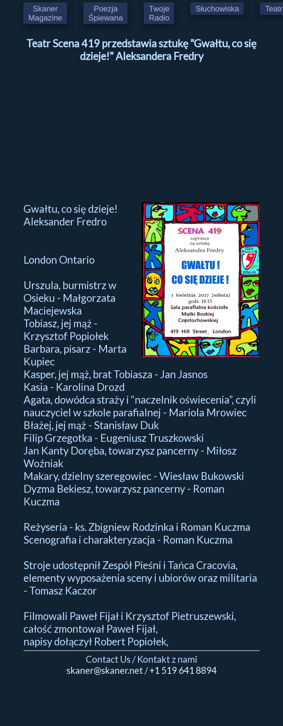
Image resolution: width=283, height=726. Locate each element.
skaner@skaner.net (105, 670)
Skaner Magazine (45, 13)
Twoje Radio (159, 13)
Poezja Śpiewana (105, 13)
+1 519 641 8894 (183, 670)
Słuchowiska (217, 8)
